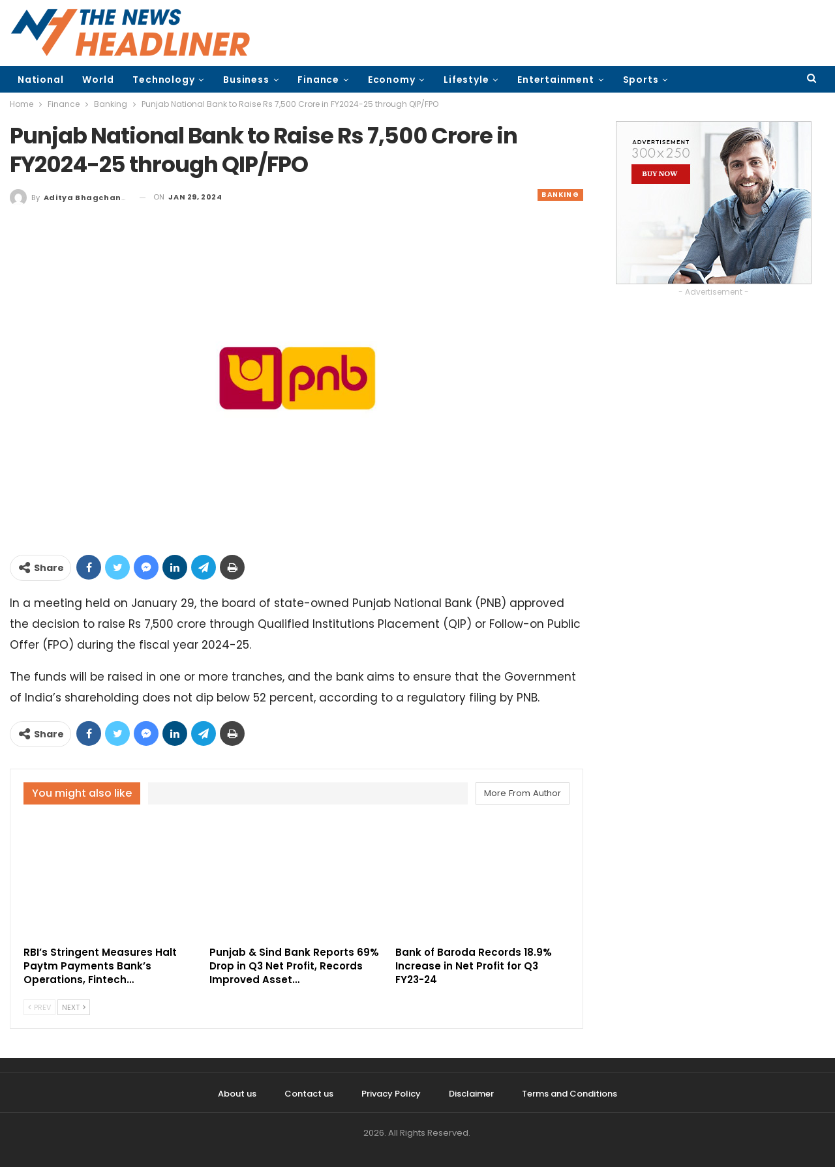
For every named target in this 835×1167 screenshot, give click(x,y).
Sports (641, 79)
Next (73, 1007)
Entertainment (555, 79)
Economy (392, 79)
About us (237, 1093)
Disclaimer (471, 1093)
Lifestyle (466, 79)
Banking (560, 194)
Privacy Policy (391, 1093)
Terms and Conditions (569, 1093)
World (98, 79)
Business (246, 79)
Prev (39, 1007)
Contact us (308, 1093)
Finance (318, 79)
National (40, 79)
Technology (163, 79)
